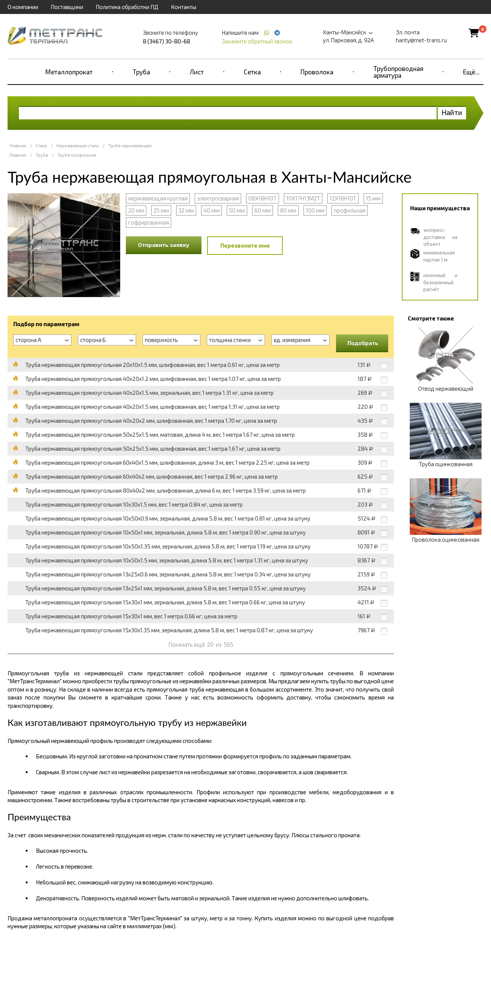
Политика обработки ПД (127, 6)
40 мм (211, 210)
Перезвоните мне (245, 245)
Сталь (41, 145)
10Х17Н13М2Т (303, 198)
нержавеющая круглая (157, 198)
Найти (451, 112)
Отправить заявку (163, 244)
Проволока (316, 71)
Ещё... (471, 71)
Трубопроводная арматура (398, 72)
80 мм (288, 210)
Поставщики (67, 6)
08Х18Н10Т (262, 198)
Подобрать (362, 342)
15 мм (373, 198)
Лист (197, 71)
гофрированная (148, 222)
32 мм (186, 210)
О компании (23, 6)
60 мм (262, 210)
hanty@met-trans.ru (421, 40)
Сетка (252, 71)
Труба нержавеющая (130, 145)
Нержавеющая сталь (77, 145)
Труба (141, 71)
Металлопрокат (69, 71)
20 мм (136, 210)
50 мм (237, 210)
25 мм (161, 210)
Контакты (183, 6)
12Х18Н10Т (343, 198)
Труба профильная (76, 155)
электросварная (218, 198)
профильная (350, 210)
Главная (17, 145)
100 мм (315, 210)
